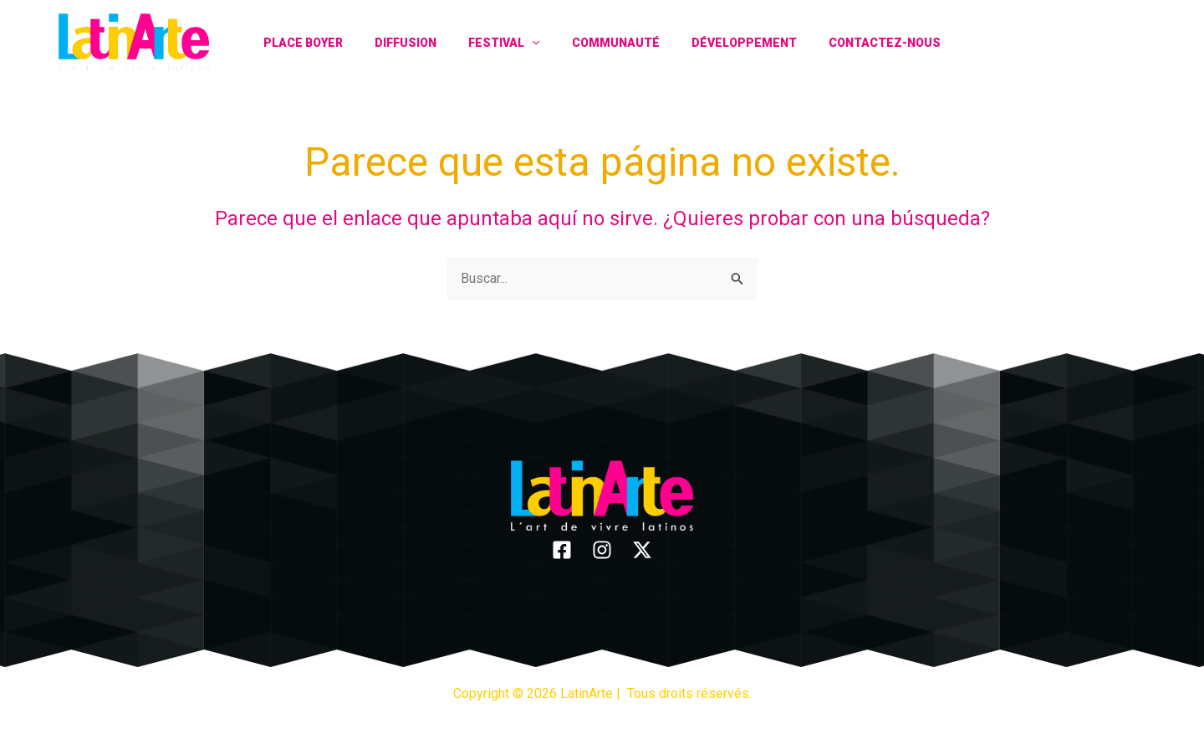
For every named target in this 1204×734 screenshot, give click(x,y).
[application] (535, 42)
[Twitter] (1135, 42)
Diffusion (418, 42)
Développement (731, 42)
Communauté (612, 42)
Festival (507, 42)
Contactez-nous (864, 42)
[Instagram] (1105, 42)
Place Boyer (324, 42)
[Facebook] (1076, 42)
